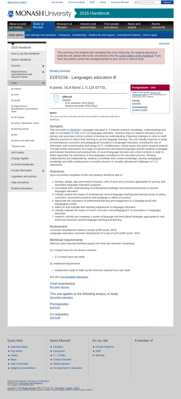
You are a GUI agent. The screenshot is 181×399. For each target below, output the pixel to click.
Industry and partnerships (88, 25)
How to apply (150, 35)
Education (136, 103)
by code (15, 94)
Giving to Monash (120, 2)
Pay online (16, 351)
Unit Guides (17, 152)
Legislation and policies (24, 176)
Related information (22, 188)
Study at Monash (38, 25)
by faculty (15, 100)
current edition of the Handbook (136, 55)
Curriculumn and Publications (30, 383)
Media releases (61, 363)
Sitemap (99, 355)
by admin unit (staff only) (22, 140)
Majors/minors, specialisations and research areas (21, 74)
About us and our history (17, 25)
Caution (69, 388)
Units (14, 82)
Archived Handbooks (22, 164)
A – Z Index (59, 355)
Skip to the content (17, 2)
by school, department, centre (25, 123)
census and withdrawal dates (146, 93)
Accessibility (59, 388)
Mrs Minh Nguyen (59, 287)
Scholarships (79, 35)
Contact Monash (62, 359)
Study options (16, 35)
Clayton (66, 99)
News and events (134, 25)
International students (129, 35)
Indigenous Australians (23, 368)
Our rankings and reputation (41, 35)
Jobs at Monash (19, 363)
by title (14, 135)
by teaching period (19, 129)
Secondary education (61, 297)
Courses (15, 65)
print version (164, 43)
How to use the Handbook (25, 53)
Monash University (60, 70)
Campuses (64, 35)
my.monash (57, 2)
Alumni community (158, 25)
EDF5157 (76, 129)
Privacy (77, 388)
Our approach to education (67, 368)
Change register (20, 158)
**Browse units (18, 146)
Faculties (58, 346)
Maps (14, 359)
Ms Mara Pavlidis (139, 110)
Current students (76, 2)
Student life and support (102, 35)
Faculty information (21, 170)
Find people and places (111, 25)
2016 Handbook (94, 13)
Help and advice (20, 182)
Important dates (19, 346)
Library (102, 2)
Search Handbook (21, 59)
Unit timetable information (74, 277)
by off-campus (17, 117)
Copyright (11, 388)
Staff (92, 2)
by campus (16, 88)
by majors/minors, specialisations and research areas (24, 109)
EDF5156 (55, 317)
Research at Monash (64, 25)
